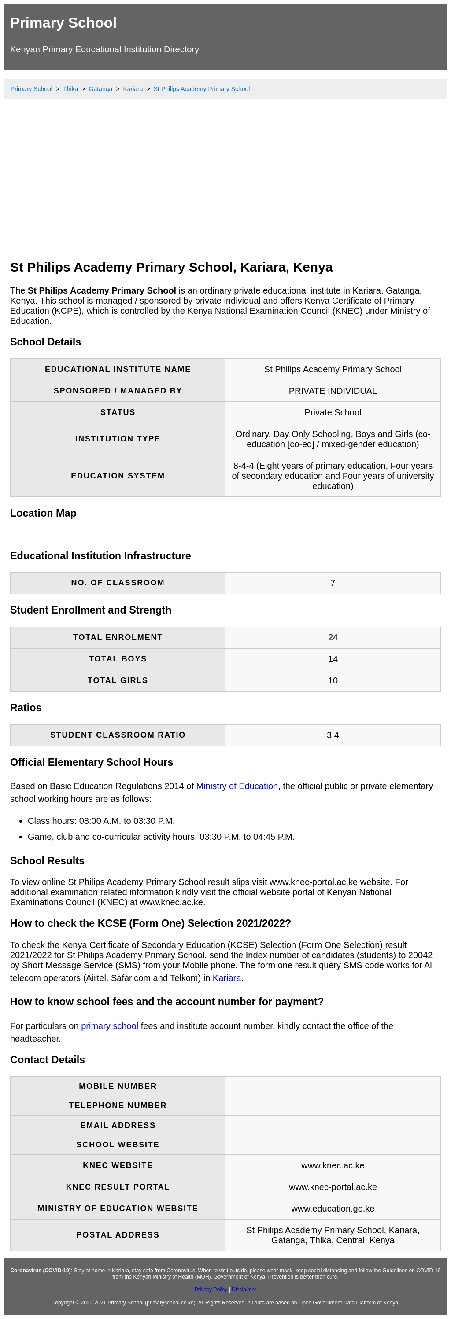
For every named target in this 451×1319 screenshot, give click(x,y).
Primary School (63, 23)
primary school (109, 1026)
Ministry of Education (237, 786)
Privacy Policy (211, 1289)
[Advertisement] (225, 187)
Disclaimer (244, 1289)
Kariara (227, 978)
